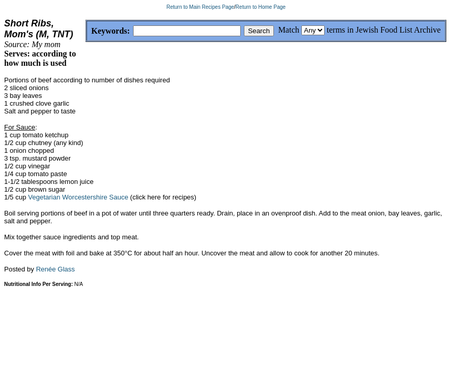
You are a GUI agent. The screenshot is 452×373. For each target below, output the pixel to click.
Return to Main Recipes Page (200, 7)
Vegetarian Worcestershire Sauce (78, 208)
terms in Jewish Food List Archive (384, 29)
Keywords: (85, 31)
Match (288, 29)
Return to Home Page (261, 7)
